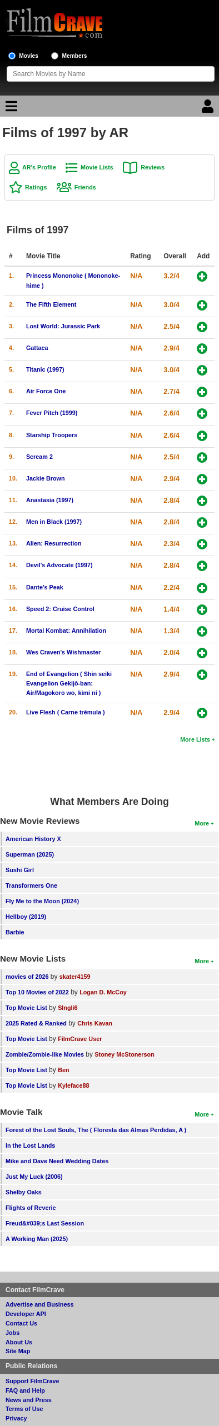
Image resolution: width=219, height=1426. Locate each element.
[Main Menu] (10, 109)
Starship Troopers (51, 435)
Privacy (16, 1418)
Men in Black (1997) (54, 521)
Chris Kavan (94, 1023)
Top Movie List (26, 1007)
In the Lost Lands (30, 1145)
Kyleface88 (73, 1085)
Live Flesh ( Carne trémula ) (65, 712)
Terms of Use (24, 1408)
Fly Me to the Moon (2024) (42, 901)
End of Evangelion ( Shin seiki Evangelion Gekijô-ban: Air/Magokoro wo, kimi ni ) (69, 683)
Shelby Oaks (24, 1192)
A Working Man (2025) (37, 1238)
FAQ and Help (25, 1390)
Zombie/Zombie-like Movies (45, 1054)
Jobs (12, 1332)
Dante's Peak (44, 587)
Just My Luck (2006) (34, 1176)
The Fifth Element (51, 304)
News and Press (29, 1400)
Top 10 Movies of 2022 (37, 992)
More (202, 823)
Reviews (153, 167)
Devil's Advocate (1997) (59, 565)
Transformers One (31, 885)
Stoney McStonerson (124, 1054)
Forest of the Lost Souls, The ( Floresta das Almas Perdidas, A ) (96, 1130)
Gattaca (37, 347)
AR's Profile (39, 167)
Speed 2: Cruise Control (60, 609)
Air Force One (46, 391)
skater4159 (75, 976)
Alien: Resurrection (54, 543)
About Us (19, 1342)
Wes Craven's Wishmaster (63, 652)
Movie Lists (97, 167)
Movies (28, 56)
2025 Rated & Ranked (36, 1023)
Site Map (18, 1351)
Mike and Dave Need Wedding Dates (57, 1161)
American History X (33, 838)
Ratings (36, 187)
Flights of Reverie (31, 1207)
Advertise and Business (39, 1304)
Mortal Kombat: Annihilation (66, 630)
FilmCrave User (80, 1038)
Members (74, 56)
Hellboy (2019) (26, 916)
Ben (63, 1070)
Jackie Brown (45, 478)
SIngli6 (67, 1007)
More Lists (195, 739)
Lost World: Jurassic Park (63, 326)
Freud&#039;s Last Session (45, 1223)
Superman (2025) (30, 854)
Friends (85, 187)
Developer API (26, 1313)
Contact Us (21, 1323)
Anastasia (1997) (49, 500)
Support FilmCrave (32, 1381)
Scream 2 (39, 456)
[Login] (209, 109)
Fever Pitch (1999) (51, 412)
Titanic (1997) (45, 369)
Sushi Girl (20, 870)
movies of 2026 (27, 976)
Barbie (15, 932)
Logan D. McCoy (103, 992)
